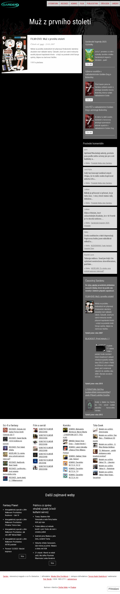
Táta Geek (100, 4)
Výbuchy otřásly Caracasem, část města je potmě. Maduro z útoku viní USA (46, 546)
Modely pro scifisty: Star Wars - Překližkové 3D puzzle (105, 438)
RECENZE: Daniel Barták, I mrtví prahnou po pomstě (15, 441)
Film (71, 4)
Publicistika (84, 4)
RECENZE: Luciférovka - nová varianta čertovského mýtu (14, 471)
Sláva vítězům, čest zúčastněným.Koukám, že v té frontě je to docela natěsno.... (99, 216)
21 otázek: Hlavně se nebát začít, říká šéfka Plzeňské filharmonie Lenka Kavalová (45, 555)
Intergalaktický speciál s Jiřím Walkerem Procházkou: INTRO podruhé (16, 542)
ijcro (85, 149)
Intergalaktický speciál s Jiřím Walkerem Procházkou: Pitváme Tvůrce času (16, 522)
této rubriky (92, 285)
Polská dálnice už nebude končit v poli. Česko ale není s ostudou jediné (45, 529)
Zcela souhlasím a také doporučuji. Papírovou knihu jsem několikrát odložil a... (99, 238)
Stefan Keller (63, 587)
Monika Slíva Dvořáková (59, 576)
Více (22, 556)
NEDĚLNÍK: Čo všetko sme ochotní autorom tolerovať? (14, 456)
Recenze (47, 4)
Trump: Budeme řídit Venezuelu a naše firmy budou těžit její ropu (46, 519)
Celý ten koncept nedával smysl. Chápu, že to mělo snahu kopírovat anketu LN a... (98, 176)
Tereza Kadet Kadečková (97, 576)
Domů (4, 32)
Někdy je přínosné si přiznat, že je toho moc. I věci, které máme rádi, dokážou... (98, 196)
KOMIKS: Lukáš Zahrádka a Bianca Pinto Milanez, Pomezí (75, 450)
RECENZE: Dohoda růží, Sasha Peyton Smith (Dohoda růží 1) (14, 432)
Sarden (6, 576)
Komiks (60, 4)
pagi (42, 44)
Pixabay (73, 587)
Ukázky (114, 4)
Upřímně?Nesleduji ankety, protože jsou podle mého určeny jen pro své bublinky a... (99, 156)
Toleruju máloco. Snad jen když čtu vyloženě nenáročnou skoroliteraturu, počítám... (100, 261)
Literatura (33, 4)
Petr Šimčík (47, 579)
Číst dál (89, 64)
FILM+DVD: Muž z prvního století (47, 38)
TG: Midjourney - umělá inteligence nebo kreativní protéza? (104, 453)
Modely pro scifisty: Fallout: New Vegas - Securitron (103, 475)
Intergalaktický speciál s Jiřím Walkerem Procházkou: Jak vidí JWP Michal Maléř (16, 532)
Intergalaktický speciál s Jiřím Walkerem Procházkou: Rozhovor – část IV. (16, 512)
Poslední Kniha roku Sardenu (101, 163)
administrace (72, 579)
